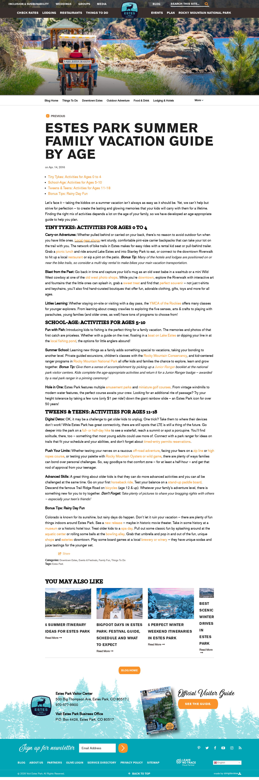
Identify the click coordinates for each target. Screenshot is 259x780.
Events (157, 13)
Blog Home (51, 100)
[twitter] (207, 748)
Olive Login (74, 762)
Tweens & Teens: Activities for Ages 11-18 (79, 188)
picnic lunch (64, 251)
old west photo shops (102, 277)
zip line (198, 451)
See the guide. (198, 704)
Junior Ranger (165, 367)
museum (51, 528)
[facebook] (215, 748)
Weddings (63, 3)
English (219, 762)
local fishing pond (63, 341)
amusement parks (119, 387)
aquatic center (55, 534)
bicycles (111, 488)
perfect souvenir (171, 283)
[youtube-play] (223, 748)
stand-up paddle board (184, 482)
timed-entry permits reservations (167, 441)
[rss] (240, 748)
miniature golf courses (155, 387)
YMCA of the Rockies (165, 303)
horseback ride (122, 482)
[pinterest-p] (199, 748)
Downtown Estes (92, 100)
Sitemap (153, 762)
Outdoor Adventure (118, 100)
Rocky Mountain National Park (205, 13)
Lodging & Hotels (163, 100)
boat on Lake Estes (162, 335)
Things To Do (97, 13)
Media (102, 3)
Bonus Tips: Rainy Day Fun (68, 193)
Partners (54, 762)
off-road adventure (146, 451)
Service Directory (101, 762)
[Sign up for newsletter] (123, 748)
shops (49, 539)
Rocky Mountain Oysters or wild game (133, 456)
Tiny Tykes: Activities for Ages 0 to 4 (74, 177)
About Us (36, 762)
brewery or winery (154, 539)
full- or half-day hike (95, 430)
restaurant (75, 257)
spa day (127, 528)
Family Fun (104, 560)
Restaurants (71, 13)
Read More (53, 637)
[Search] (206, 4)
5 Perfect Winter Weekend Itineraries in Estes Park (170, 631)
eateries (67, 539)
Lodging (49, 13)
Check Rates (27, 13)
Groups (84, 3)
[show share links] (64, 553)
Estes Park (57, 563)
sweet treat (131, 283)
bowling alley (115, 534)
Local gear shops (87, 240)
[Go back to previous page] (129, 117)
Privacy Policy (131, 762)
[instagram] (232, 748)
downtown (146, 277)
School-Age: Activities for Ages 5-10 (75, 182)
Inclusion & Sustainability (29, 3)
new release (113, 523)
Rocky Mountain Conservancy (165, 356)
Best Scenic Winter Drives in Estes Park (206, 623)
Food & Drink (141, 100)
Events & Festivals (88, 560)
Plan (171, 13)
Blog (156, 3)
